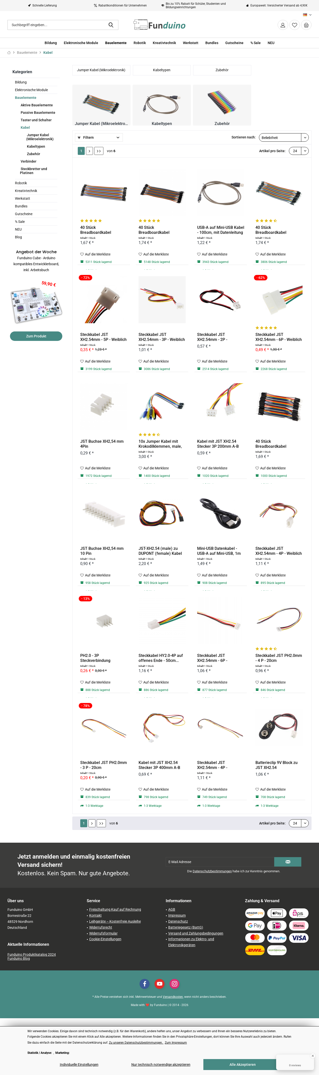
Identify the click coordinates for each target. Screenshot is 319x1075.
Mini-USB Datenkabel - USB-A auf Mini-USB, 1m (219, 551)
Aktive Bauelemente (36, 105)
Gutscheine (23, 214)
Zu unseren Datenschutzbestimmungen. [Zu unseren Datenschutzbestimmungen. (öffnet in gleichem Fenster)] (136, 1042)
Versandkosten (173, 997)
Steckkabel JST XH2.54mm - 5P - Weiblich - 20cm (103, 337)
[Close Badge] (312, 1055)
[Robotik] (139, 43)
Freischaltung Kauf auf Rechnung (115, 909)
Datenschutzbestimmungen (212, 871)
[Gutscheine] (234, 43)
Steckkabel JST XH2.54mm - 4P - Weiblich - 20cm (278, 551)
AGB (171, 909)
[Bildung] (50, 43)
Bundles (21, 206)
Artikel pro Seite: (272, 151)
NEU (18, 229)
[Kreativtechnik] (164, 43)
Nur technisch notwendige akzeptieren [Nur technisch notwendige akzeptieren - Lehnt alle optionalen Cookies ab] (160, 1065)
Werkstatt (22, 198)
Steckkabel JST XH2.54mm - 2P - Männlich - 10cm (212, 337)
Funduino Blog (18, 958)
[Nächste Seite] (89, 151)
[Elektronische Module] (81, 43)
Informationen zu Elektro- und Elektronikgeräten (191, 942)
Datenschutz (178, 921)
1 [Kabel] (81, 151)
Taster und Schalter (36, 120)
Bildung (21, 82)
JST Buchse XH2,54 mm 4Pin (102, 444)
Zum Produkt (36, 336)
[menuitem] (306, 25)
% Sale (20, 222)
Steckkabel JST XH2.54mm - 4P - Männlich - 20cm (212, 765)
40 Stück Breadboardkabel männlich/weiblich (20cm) (278, 230)
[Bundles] (212, 43)
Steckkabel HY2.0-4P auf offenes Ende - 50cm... (161, 658)
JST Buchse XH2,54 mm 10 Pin (102, 551)
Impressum (177, 915)
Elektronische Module (31, 90)
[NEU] (271, 43)
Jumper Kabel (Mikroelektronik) (40, 137)
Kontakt (95, 915)
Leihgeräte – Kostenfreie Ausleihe (115, 921)
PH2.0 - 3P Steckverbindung (95, 658)
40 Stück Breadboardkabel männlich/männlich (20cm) (156, 230)
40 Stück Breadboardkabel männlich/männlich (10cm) (272, 444)
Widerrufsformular (103, 933)
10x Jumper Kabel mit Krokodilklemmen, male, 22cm (160, 444)
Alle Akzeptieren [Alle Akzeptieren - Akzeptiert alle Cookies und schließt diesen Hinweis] (243, 1065)
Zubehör (33, 154)
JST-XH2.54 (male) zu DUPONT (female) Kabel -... (160, 551)
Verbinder (28, 161)
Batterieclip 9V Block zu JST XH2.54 (276, 765)
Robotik (21, 183)
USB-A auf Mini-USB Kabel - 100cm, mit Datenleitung (220, 230)
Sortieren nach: (244, 137)
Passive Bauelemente (37, 113)
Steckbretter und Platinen (33, 171)
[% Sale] (255, 43)
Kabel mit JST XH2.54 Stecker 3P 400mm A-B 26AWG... (159, 765)
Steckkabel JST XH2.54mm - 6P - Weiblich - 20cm (278, 337)
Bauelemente (25, 98)
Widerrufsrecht (100, 927)
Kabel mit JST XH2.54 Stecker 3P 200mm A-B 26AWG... (218, 444)
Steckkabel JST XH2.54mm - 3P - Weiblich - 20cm (162, 337)
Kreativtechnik (26, 191)
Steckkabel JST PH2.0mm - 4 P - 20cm (278, 658)
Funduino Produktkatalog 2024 (31, 954)
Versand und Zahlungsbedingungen (195, 933)
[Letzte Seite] (98, 151)
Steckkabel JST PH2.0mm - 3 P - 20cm (103, 765)
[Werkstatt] (190, 43)
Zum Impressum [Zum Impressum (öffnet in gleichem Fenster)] (176, 1042)
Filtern (86, 137)
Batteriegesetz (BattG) (185, 927)
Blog (18, 237)
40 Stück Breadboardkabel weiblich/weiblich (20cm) (102, 230)
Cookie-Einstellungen (105, 939)
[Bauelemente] (116, 43)
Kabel (25, 127)
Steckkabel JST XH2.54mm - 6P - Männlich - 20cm (212, 658)
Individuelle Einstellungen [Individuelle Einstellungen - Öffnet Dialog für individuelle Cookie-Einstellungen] (79, 1065)
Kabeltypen (35, 146)
